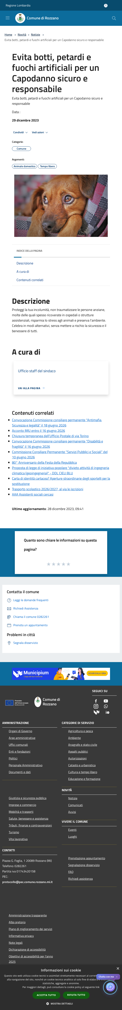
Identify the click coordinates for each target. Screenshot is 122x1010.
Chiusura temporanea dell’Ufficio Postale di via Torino (50, 435)
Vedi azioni (40, 132)
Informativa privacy (21, 936)
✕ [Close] (117, 977)
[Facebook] (96, 701)
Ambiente (74, 738)
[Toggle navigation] (7, 18)
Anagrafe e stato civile (82, 744)
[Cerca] (114, 18)
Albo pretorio (17, 922)
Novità (22, 34)
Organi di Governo (20, 731)
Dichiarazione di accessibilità (27, 949)
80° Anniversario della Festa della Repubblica (44, 462)
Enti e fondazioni (19, 751)
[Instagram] (96, 707)
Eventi (72, 829)
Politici (13, 758)
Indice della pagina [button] (29, 251)
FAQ (71, 872)
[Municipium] (96, 712)
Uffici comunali (18, 744)
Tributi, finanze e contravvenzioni (30, 825)
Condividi (21, 132)
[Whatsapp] (106, 707)
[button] (61, 1003)
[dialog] (61, 987)
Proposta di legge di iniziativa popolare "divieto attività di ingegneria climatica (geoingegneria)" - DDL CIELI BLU (60, 470)
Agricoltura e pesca (80, 731)
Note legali (16, 942)
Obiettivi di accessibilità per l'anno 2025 (31, 959)
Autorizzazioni (77, 758)
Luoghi (72, 836)
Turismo (14, 832)
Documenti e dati (20, 772)
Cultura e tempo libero (82, 772)
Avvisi (72, 812)
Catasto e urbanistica (82, 765)
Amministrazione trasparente (28, 915)
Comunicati (75, 805)
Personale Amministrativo (25, 765)
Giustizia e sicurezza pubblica (27, 798)
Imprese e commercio (22, 805)
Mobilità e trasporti (21, 811)
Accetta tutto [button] (46, 995)
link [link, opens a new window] (98, 987)
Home (8, 34)
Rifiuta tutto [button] (76, 995)
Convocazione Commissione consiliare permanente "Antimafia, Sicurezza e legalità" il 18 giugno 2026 (57, 422)
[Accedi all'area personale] (106, 5)
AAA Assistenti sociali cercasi (32, 494)
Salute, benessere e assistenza (28, 818)
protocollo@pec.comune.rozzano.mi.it (27, 882)
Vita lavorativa (18, 839)
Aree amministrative (22, 738)
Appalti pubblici (78, 751)
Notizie (35, 34)
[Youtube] (106, 701)
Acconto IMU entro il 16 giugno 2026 (38, 430)
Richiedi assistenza (80, 878)
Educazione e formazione (84, 779)
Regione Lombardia (18, 5)
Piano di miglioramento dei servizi (30, 929)
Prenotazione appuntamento (86, 858)
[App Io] (107, 712)
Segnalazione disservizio (84, 865)
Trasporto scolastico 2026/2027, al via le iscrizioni (47, 489)
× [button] (117, 968)
